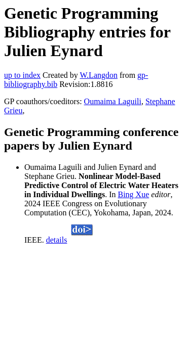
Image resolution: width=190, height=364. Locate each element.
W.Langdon (99, 75)
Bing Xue (133, 194)
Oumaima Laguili (112, 101)
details (56, 240)
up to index (22, 75)
